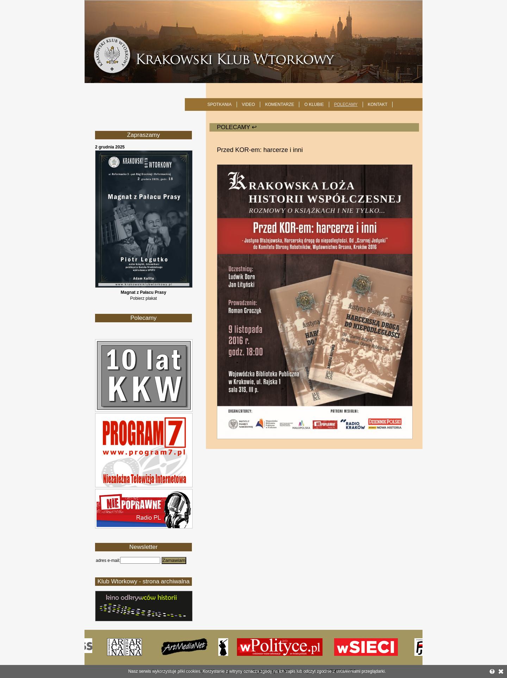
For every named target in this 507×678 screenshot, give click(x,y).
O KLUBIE (314, 104)
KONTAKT (378, 104)
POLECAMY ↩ (237, 127)
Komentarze (279, 104)
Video (248, 104)
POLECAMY (346, 104)
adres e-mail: (108, 560)
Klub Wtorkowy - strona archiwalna (144, 581)
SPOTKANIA (219, 104)
